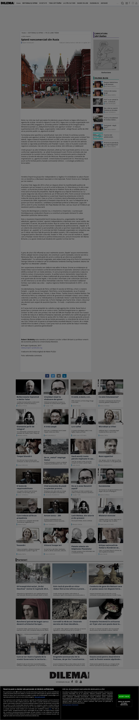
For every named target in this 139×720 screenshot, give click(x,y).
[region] (69, 703)
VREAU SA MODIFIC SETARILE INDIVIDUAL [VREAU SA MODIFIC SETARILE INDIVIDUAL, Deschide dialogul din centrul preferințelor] (124, 703)
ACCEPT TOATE (124, 696)
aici (50, 709)
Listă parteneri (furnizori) (70, 705)
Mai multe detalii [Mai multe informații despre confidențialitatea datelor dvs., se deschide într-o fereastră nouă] (40, 697)
